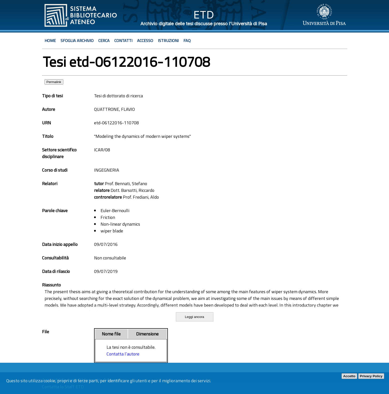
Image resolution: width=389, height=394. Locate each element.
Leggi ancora (194, 317)
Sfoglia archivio (77, 41)
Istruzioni (168, 41)
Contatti (123, 41)
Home (50, 41)
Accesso (145, 41)
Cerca (104, 41)
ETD (203, 14)
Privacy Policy (371, 376)
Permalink (54, 82)
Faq (187, 41)
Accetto (349, 376)
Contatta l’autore (123, 353)
